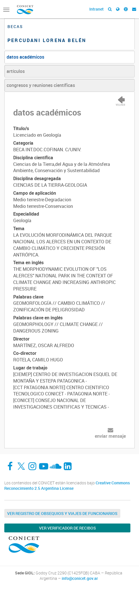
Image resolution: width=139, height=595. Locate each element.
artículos (16, 71)
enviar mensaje (110, 436)
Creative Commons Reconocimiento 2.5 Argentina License (67, 485)
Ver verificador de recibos (67, 528)
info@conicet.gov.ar (80, 578)
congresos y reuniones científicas (41, 85)
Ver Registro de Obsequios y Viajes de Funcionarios (62, 513)
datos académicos (25, 57)
